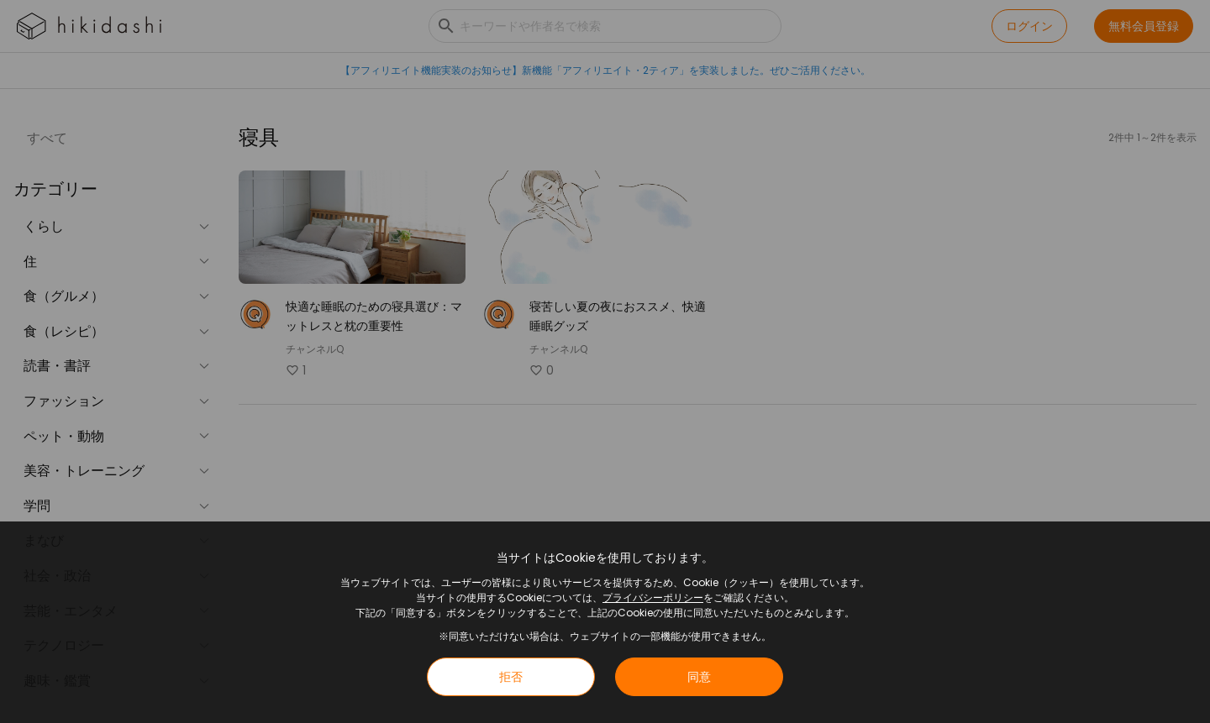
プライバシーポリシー (652, 597)
